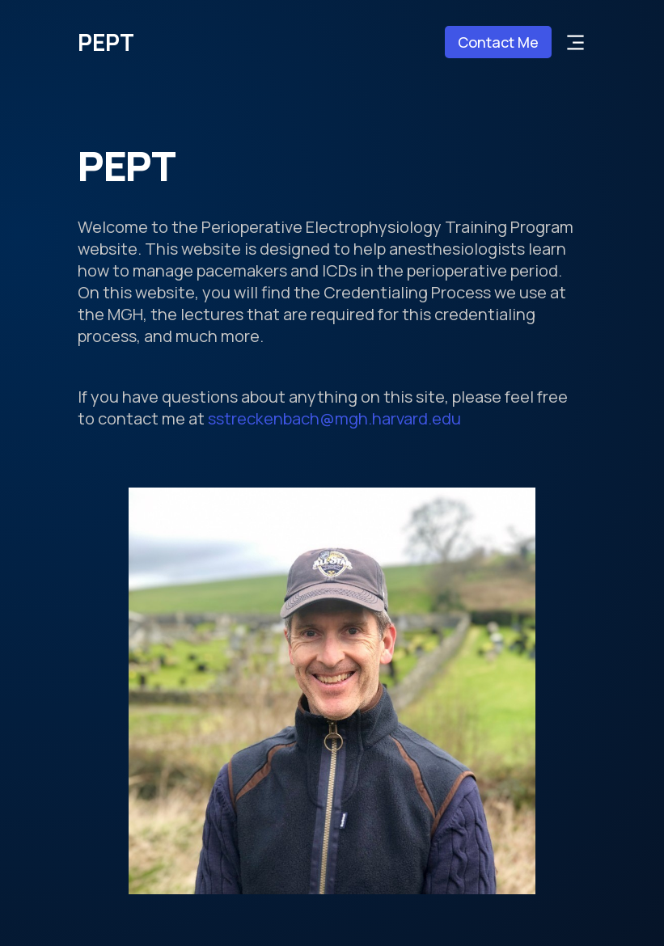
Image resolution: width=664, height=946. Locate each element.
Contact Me (498, 42)
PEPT (106, 42)
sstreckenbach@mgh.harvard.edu (334, 418)
